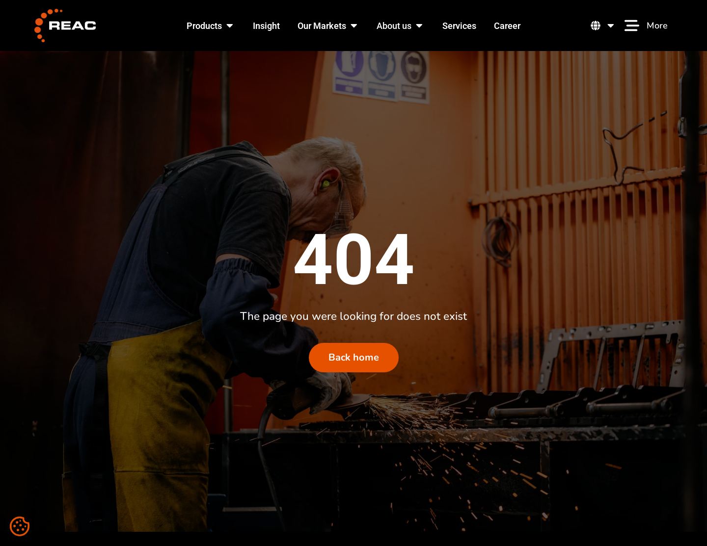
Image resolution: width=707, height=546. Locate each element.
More (657, 25)
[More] (632, 25)
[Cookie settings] (19, 526)
